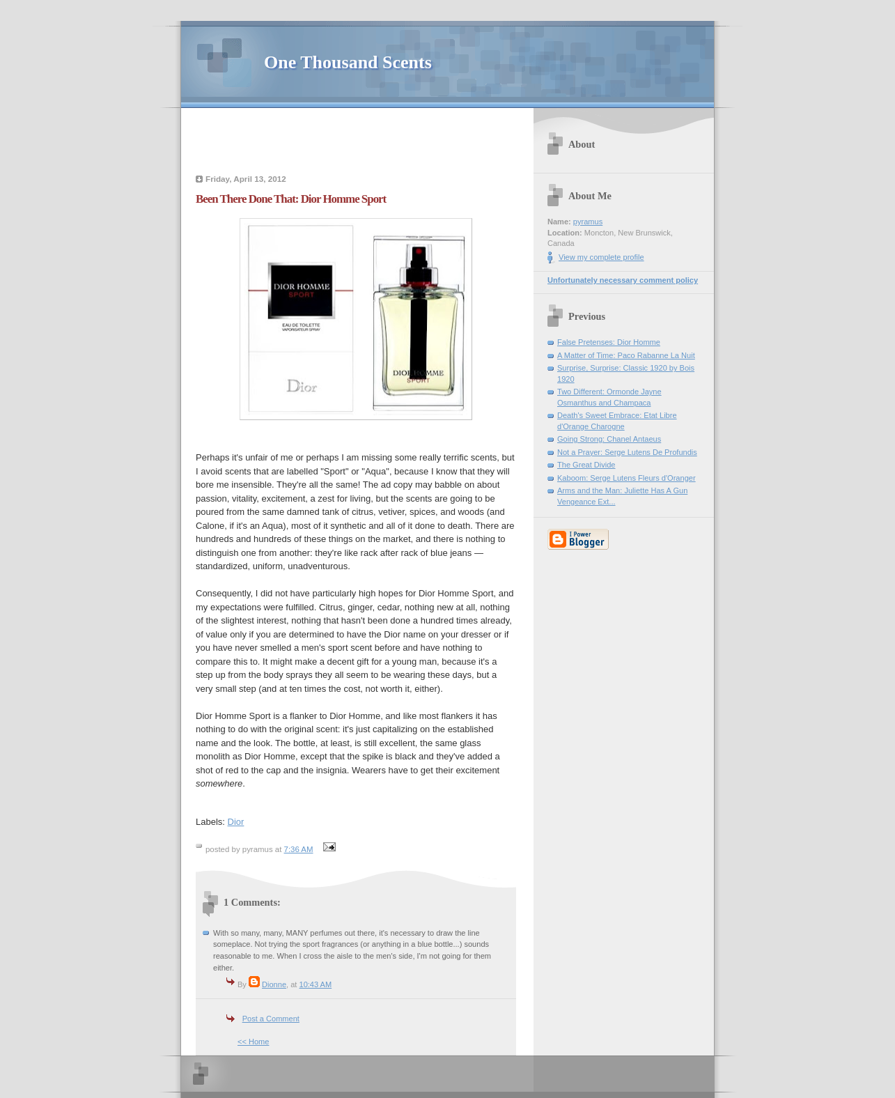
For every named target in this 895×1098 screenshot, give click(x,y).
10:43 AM (315, 984)
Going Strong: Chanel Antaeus (609, 439)
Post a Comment (270, 1018)
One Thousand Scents (348, 62)
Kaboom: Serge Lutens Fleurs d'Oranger (626, 478)
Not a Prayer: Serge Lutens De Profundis (627, 452)
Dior (236, 822)
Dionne (274, 984)
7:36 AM (298, 849)
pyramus (587, 221)
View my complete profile (601, 257)
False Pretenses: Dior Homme (608, 342)
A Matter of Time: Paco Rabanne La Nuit (626, 355)
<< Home (253, 1041)
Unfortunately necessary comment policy (622, 280)
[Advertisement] (355, 143)
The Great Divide (586, 465)
